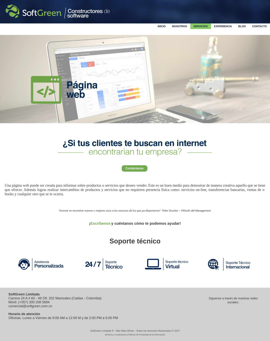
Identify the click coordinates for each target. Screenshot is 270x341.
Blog (242, 26)
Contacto (259, 26)
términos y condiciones (115, 334)
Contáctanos (134, 168)
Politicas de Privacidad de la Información (146, 334)
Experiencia (223, 26)
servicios (201, 26)
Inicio (162, 26)
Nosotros (179, 26)
